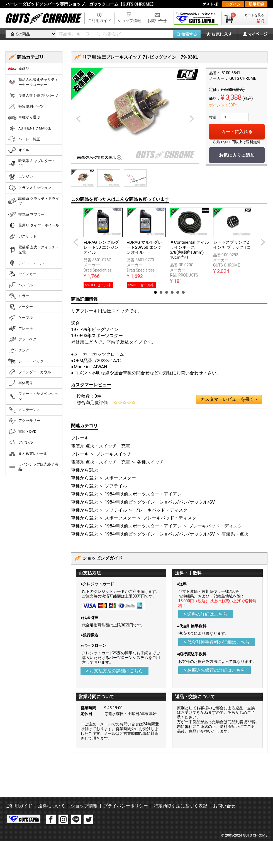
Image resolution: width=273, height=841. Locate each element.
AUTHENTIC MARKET (30, 128)
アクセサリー (24, 421)
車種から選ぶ (84, 470)
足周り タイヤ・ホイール (33, 225)
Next (263, 242)
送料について (51, 805)
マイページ (252, 34)
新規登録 (256, 4)
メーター (20, 307)
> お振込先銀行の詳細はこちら (214, 670)
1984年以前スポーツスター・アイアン (143, 494)
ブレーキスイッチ (113, 454)
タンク (18, 350)
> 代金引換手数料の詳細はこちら (217, 642)
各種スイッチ (150, 462)
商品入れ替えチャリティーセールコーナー (33, 82)
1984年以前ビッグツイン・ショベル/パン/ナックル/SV (160, 502)
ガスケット (22, 236)
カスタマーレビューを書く (229, 399)
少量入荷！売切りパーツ (33, 95)
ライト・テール (26, 263)
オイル (18, 150)
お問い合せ (157, 20)
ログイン (233, 4)
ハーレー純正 (24, 139)
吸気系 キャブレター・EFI (31, 163)
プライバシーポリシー (125, 805)
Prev (75, 242)
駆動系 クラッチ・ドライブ (33, 201)
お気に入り (221, 34)
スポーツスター (120, 478)
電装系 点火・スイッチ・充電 (100, 446)
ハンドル (20, 285)
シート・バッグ (26, 361)
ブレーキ (80, 438)
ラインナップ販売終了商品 (33, 466)
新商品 (18, 68)
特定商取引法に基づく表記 (180, 805)
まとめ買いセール (27, 453)
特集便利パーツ (26, 106)
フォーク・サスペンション (33, 396)
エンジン (20, 177)
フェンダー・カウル (29, 372)
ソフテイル (116, 486)
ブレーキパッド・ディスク (160, 510)
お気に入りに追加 (237, 155)
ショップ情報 (129, 20)
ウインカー (22, 274)
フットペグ (22, 339)
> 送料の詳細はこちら (205, 614)
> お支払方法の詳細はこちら (114, 670)
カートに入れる (236, 131)
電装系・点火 (235, 534)
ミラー (18, 296)
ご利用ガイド (99, 20)
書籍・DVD (22, 431)
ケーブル (20, 317)
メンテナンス (24, 410)
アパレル (20, 442)
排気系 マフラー (26, 214)
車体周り (20, 383)
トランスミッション (29, 188)
